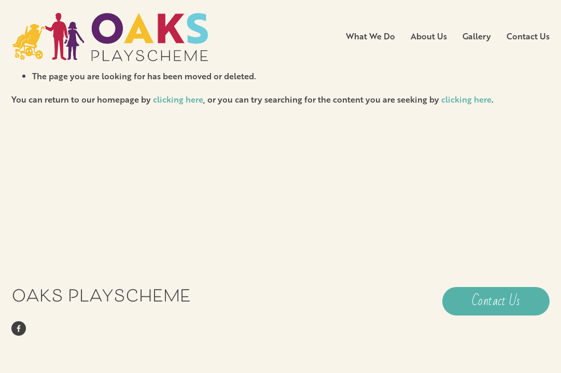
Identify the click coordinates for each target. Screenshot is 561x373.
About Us (429, 36)
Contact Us (528, 36)
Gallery (476, 36)
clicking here (178, 99)
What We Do (370, 36)
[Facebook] (18, 328)
